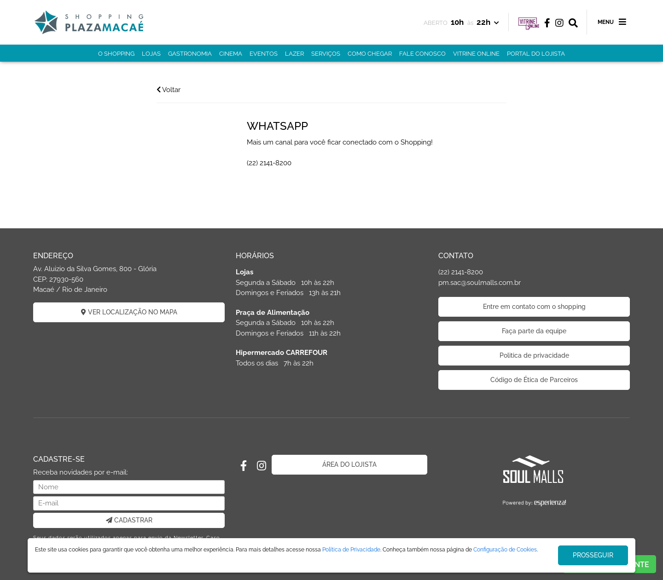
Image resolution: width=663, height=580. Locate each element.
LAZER (294, 53)
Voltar (168, 90)
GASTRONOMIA (190, 53)
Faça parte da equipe (534, 331)
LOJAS (151, 53)
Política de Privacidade (351, 549)
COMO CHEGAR (370, 53)
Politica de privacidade (534, 355)
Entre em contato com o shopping (534, 306)
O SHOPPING (116, 53)
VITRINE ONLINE (476, 53)
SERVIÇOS (325, 53)
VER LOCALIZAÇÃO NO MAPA (129, 312)
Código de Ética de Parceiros (534, 379)
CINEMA (230, 53)
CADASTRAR (129, 520)
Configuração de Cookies (505, 549)
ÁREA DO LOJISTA (349, 464)
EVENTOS (264, 53)
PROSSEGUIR (593, 555)
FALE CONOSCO (422, 53)
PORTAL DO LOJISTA (536, 53)
